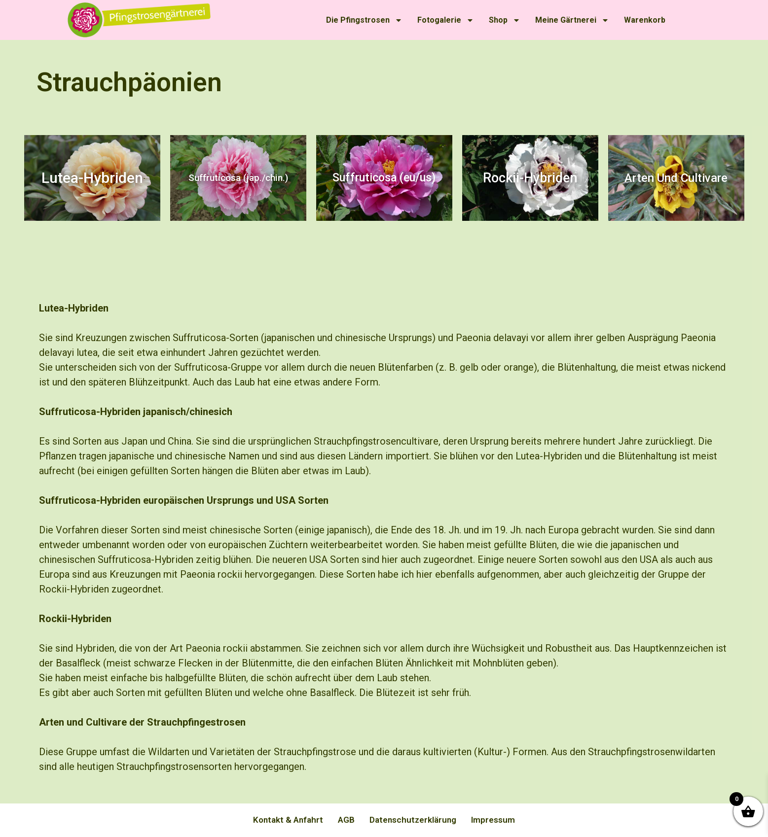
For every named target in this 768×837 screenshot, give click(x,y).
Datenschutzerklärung (412, 820)
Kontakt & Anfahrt (288, 820)
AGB (346, 820)
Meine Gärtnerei (572, 20)
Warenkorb (644, 20)
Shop (504, 20)
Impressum (493, 820)
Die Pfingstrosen (364, 20)
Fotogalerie (445, 20)
